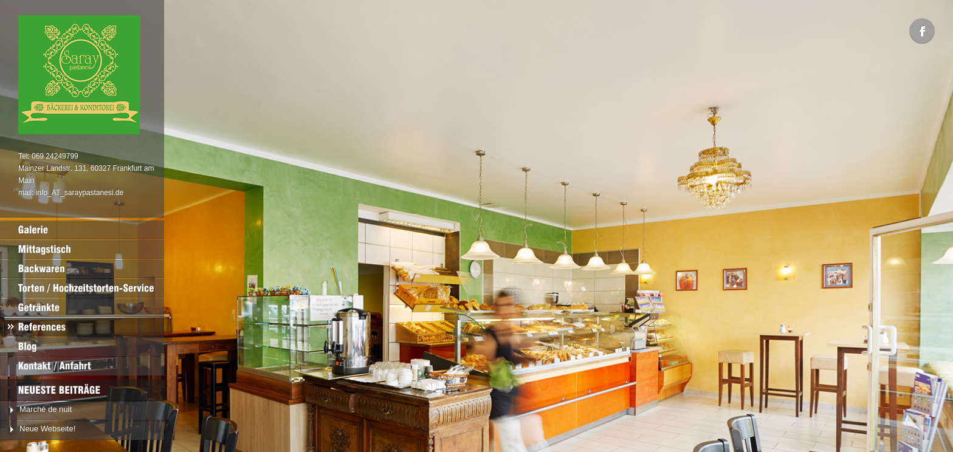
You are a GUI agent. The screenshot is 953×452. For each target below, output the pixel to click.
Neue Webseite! (47, 428)
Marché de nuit (45, 409)
